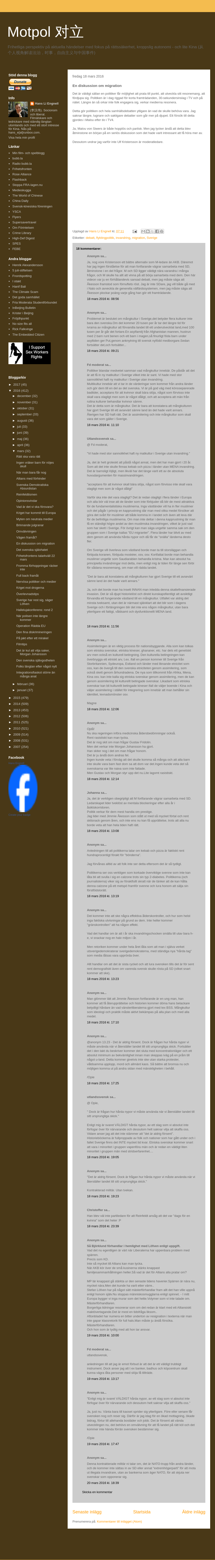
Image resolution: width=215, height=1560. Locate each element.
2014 (17, 704)
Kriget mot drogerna (30, 587)
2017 (17, 384)
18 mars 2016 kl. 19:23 (103, 1196)
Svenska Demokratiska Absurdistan (32, 486)
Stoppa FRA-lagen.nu (27, 185)
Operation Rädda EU (30, 626)
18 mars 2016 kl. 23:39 (103, 1226)
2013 (17, 710)
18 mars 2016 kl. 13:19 (103, 896)
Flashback (19, 179)
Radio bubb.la (22, 163)
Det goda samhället (25, 297)
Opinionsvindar (26, 501)
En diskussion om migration (35, 543)
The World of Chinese (27, 195)
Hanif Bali (19, 286)
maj (20, 439)
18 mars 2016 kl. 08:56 (103, 299)
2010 (17, 728)
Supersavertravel (24, 222)
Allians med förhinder (31, 478)
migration (138, 238)
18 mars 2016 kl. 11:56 (103, 626)
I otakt (16, 281)
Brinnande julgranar (29, 525)
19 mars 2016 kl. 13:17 (103, 1379)
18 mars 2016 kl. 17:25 (103, 1083)
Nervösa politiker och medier (36, 581)
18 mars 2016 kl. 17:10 (103, 1022)
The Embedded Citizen (28, 334)
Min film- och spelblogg (28, 153)
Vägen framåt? (26, 537)
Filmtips (21, 644)
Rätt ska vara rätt (28, 456)
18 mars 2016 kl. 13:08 (103, 831)
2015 (17, 698)
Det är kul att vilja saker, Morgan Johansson (33, 652)
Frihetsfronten (22, 169)
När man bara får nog (31, 472)
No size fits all (22, 324)
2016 (17, 390)
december (24, 396)
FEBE (16, 249)
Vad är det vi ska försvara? (34, 507)
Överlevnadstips (27, 594)
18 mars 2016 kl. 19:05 (103, 1157)
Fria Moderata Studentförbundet (34, 302)
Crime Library (21, 233)
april (20, 445)
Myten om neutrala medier (34, 519)
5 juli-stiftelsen (22, 270)
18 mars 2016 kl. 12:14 (103, 779)
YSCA (16, 211)
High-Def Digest (23, 238)
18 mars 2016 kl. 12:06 (103, 709)
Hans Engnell (16, 763)
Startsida (141, 1512)
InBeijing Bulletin (24, 308)
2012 (17, 716)
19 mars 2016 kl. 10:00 (103, 1335)
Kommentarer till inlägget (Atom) (119, 1521)
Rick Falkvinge (22, 329)
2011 (17, 722)
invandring (123, 238)
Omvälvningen (26, 531)
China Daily (20, 201)
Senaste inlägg (86, 1512)
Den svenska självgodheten (35, 660)
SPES (16, 243)
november (24, 402)
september (25, 414)
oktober (23, 408)
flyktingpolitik (105, 238)
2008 (17, 740)
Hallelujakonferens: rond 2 (34, 610)
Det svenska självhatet (32, 550)
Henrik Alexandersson (27, 265)
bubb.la (17, 158)
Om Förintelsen (23, 227)
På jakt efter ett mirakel (32, 638)
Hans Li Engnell (47, 103)
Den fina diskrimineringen (34, 632)
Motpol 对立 (45, 32)
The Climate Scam (25, 292)
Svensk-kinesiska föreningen (32, 206)
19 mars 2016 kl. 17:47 (103, 1444)
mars (21, 451)
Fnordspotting (22, 276)
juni (20, 432)
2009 (17, 734)
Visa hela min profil (21, 137)
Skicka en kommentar (97, 1492)
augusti (22, 420)
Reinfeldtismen (26, 494)
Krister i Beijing (22, 313)
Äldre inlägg (193, 1512)
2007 (17, 747)
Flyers (16, 217)
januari (22, 690)
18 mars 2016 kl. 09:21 (103, 351)
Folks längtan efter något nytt (36, 666)
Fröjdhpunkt (20, 318)
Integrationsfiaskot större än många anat (35, 674)
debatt (90, 238)
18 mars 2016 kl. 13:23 (103, 979)
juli (19, 426)
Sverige (152, 238)
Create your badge (19, 814)
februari (23, 684)
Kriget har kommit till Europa (36, 513)
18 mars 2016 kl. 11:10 (103, 425)
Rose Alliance (21, 174)
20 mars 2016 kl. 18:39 (103, 1483)
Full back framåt (27, 575)
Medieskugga (21, 190)
